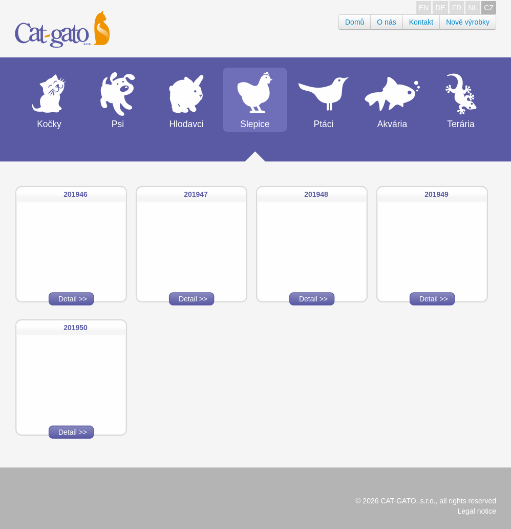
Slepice (254, 124)
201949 (436, 194)
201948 (316, 194)
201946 (75, 194)
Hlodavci (186, 124)
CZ (489, 8)
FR (457, 8)
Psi (118, 124)
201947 (196, 194)
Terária (461, 124)
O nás (386, 22)
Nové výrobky (467, 22)
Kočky (49, 124)
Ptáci (324, 124)
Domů (354, 22)
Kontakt (421, 22)
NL (472, 8)
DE (440, 8)
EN (424, 8)
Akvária (392, 124)
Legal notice (476, 511)
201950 (75, 327)
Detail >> (72, 299)
